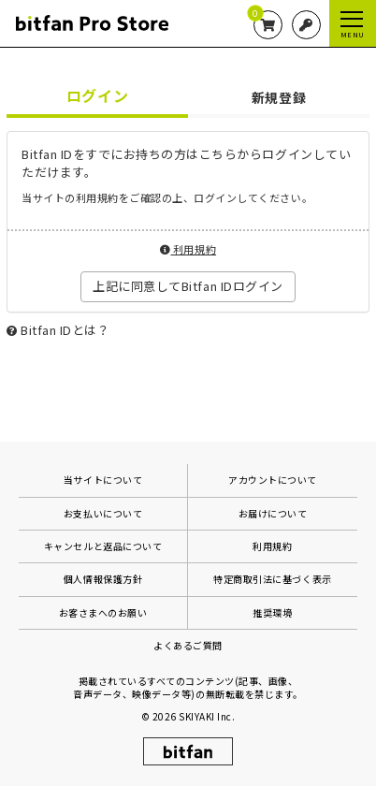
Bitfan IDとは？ (65, 330)
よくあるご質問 (188, 645)
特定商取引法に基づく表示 (272, 579)
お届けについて (273, 513)
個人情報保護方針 (103, 579)
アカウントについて (272, 480)
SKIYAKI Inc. (207, 716)
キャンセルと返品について (103, 546)
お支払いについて (103, 513)
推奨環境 (272, 612)
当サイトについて (103, 480)
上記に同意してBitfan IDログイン (187, 286)
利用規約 (188, 248)
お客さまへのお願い (103, 612)
